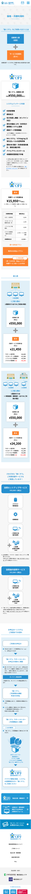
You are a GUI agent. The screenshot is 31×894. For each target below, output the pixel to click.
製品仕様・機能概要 (15, 853)
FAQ (15, 861)
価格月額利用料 (15, 857)
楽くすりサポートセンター (14, 611)
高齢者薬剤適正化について (15, 844)
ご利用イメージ (15, 848)
